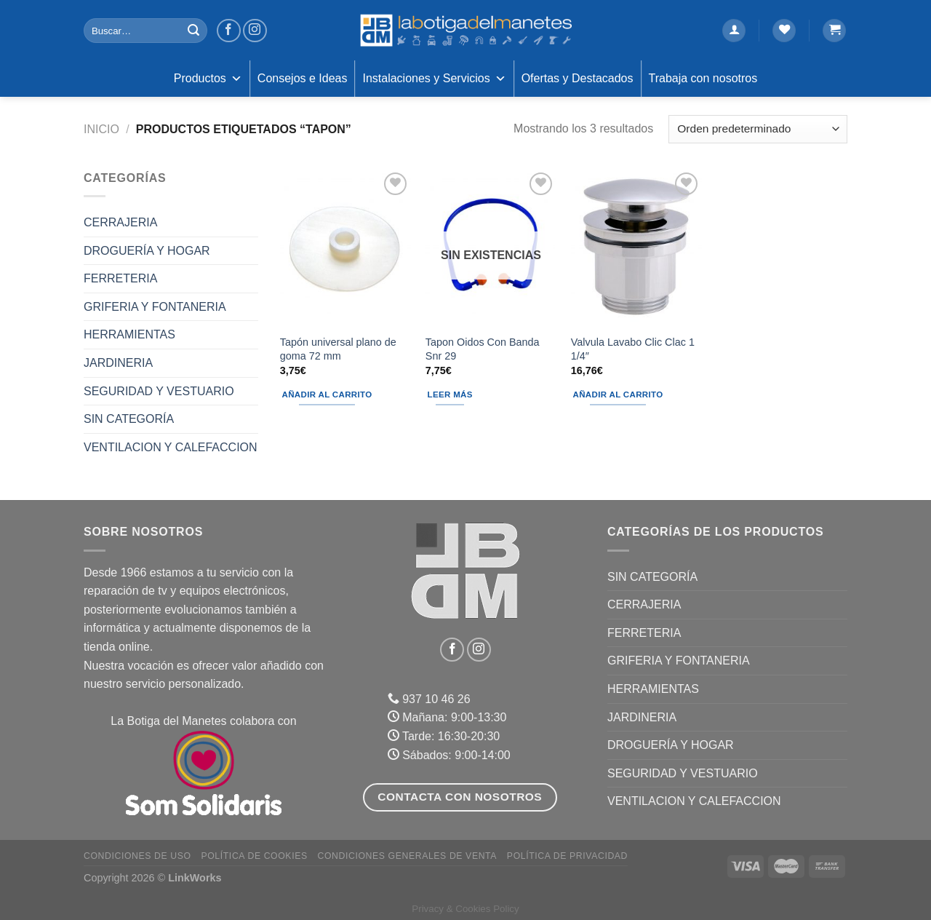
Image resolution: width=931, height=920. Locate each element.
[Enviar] (193, 30)
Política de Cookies (254, 856)
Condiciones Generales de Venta (408, 856)
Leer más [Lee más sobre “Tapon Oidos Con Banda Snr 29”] (450, 394)
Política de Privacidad (567, 856)
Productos (208, 78)
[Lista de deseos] (784, 31)
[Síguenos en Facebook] (229, 31)
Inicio (101, 129)
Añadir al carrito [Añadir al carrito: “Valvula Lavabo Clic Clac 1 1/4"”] (618, 394)
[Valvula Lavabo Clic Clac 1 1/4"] (636, 247)
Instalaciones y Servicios (434, 78)
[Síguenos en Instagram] (255, 31)
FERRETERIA (120, 278)
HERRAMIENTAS (129, 334)
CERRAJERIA (120, 222)
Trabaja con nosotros (703, 78)
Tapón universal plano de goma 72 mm (338, 349)
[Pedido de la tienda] (757, 129)
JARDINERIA (118, 363)
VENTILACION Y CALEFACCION (170, 447)
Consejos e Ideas (302, 78)
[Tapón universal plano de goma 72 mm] (345, 247)
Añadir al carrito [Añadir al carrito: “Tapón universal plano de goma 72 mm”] (327, 394)
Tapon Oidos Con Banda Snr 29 (482, 349)
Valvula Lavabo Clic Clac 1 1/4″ (633, 349)
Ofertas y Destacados (578, 78)
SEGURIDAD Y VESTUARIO (159, 391)
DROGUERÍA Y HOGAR (147, 251)
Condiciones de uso (137, 856)
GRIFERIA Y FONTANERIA (155, 307)
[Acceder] (734, 31)
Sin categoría (129, 419)
